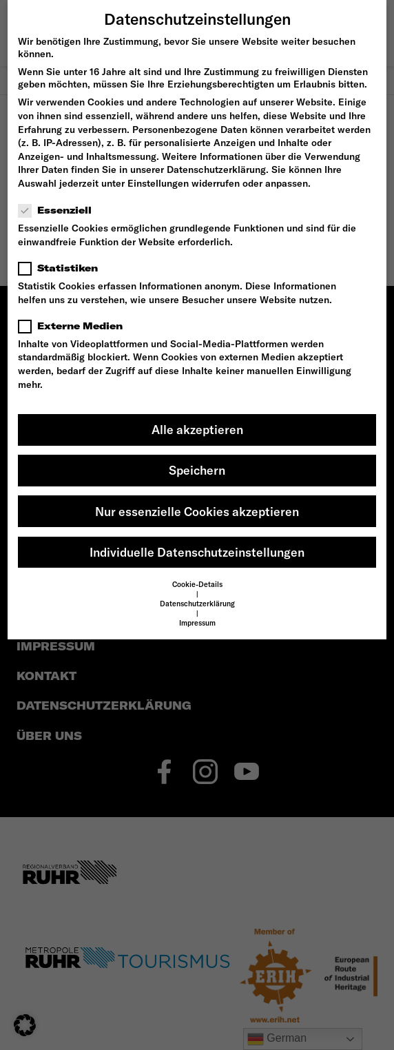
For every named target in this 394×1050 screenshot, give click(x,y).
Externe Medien (75, 326)
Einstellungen (158, 183)
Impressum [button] (197, 623)
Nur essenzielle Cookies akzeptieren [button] (197, 511)
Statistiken (62, 268)
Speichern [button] (197, 470)
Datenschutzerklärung (216, 169)
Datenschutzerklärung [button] (197, 603)
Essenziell (59, 210)
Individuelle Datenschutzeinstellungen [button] (197, 552)
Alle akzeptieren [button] (197, 430)
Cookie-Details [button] (197, 584)
